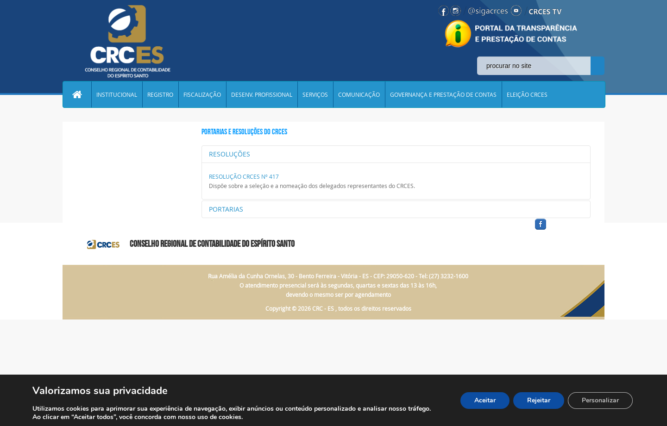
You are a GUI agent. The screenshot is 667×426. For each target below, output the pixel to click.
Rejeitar (538, 400)
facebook (563, 230)
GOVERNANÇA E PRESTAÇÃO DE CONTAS (443, 94)
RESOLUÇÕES (229, 154)
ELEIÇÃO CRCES (527, 94)
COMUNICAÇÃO (359, 94)
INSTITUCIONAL (116, 94)
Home (77, 94)
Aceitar (485, 400)
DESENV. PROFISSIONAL (261, 94)
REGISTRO (160, 94)
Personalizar (600, 400)
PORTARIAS (226, 209)
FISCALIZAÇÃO (202, 94)
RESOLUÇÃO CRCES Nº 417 (244, 176)
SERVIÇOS (315, 94)
